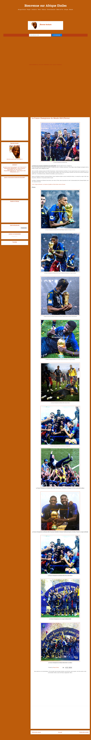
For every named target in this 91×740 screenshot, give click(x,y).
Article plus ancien (84, 732)
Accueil (60, 732)
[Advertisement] (45, 50)
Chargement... (14, 236)
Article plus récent (36, 732)
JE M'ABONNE (56, 35)
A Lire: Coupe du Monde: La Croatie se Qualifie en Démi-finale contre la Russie (48, 184)
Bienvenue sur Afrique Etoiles (46, 6)
